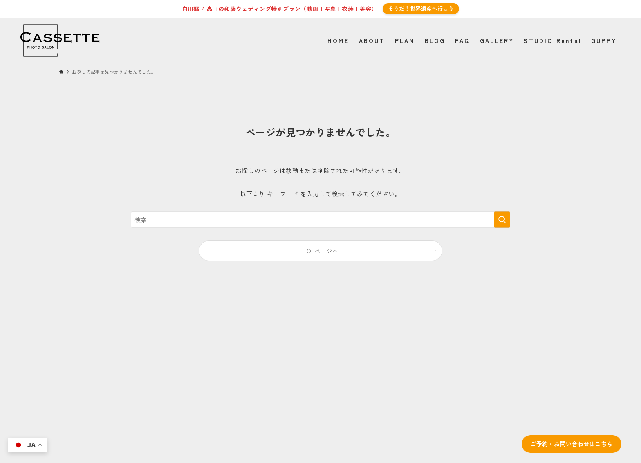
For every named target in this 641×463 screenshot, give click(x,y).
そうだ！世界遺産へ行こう (421, 8)
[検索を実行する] (502, 219)
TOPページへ (320, 251)
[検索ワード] (320, 219)
